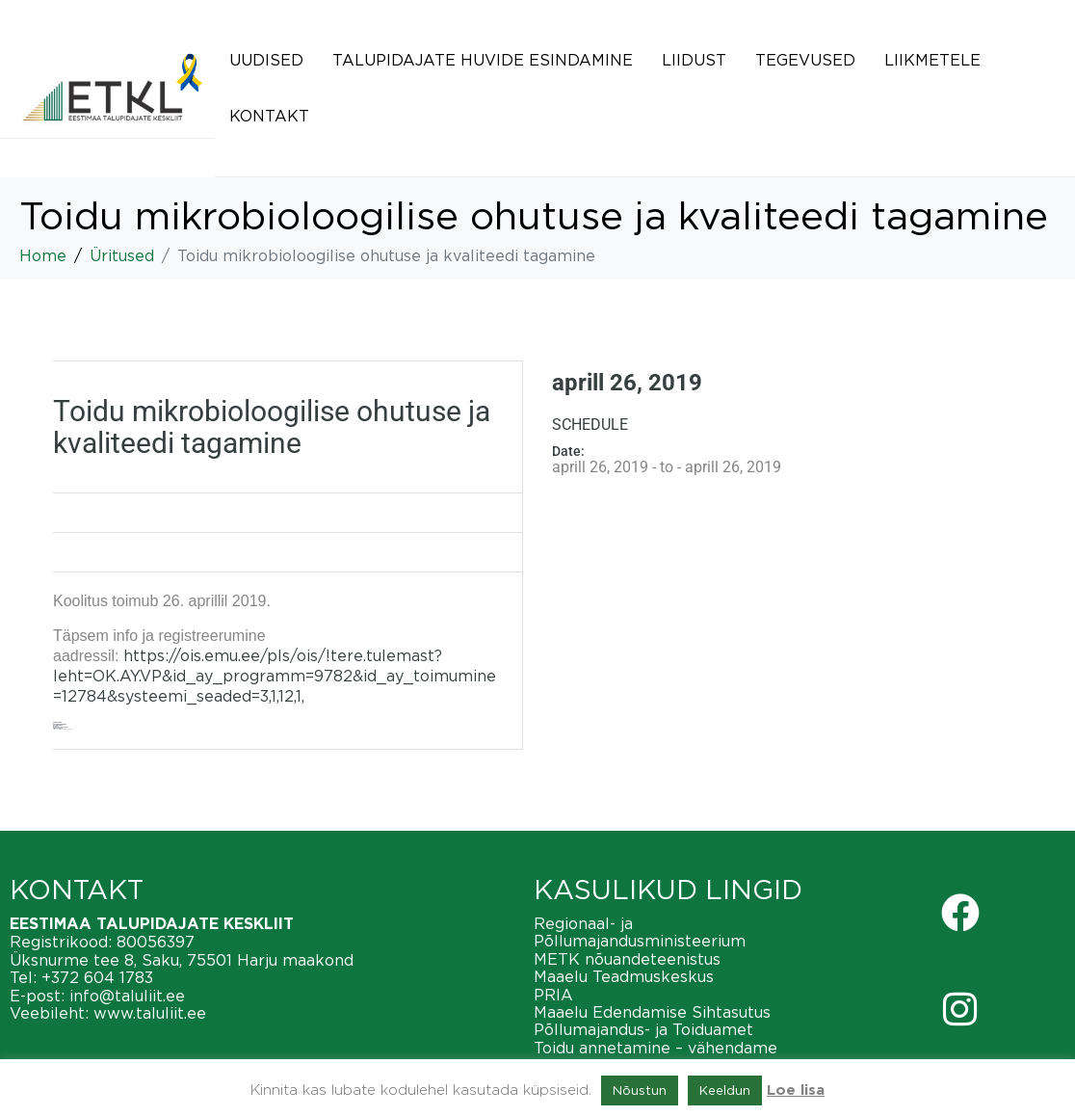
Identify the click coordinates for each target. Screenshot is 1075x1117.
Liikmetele (932, 59)
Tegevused (805, 59)
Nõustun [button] (640, 1090)
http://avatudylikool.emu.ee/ (63, 729)
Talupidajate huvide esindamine (482, 59)
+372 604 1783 (97, 977)
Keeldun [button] (724, 1090)
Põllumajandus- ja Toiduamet (643, 1029)
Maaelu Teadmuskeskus (624, 976)
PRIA (553, 994)
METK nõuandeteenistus (627, 959)
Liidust (694, 59)
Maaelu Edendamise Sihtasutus (652, 1012)
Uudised (266, 59)
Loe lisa (796, 1090)
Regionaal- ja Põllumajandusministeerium (640, 932)
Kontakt (269, 115)
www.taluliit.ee (149, 1013)
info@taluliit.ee (127, 995)
